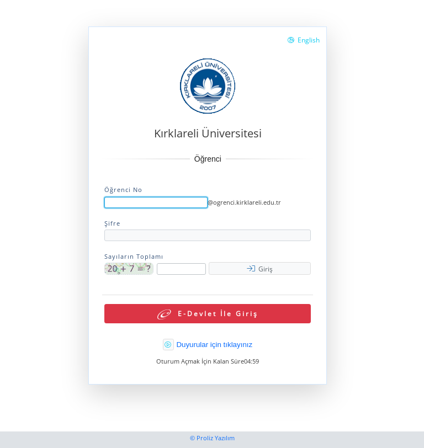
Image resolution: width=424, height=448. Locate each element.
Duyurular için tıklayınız (214, 344)
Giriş (260, 269)
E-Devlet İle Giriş (207, 315)
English (304, 40)
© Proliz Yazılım (212, 438)
